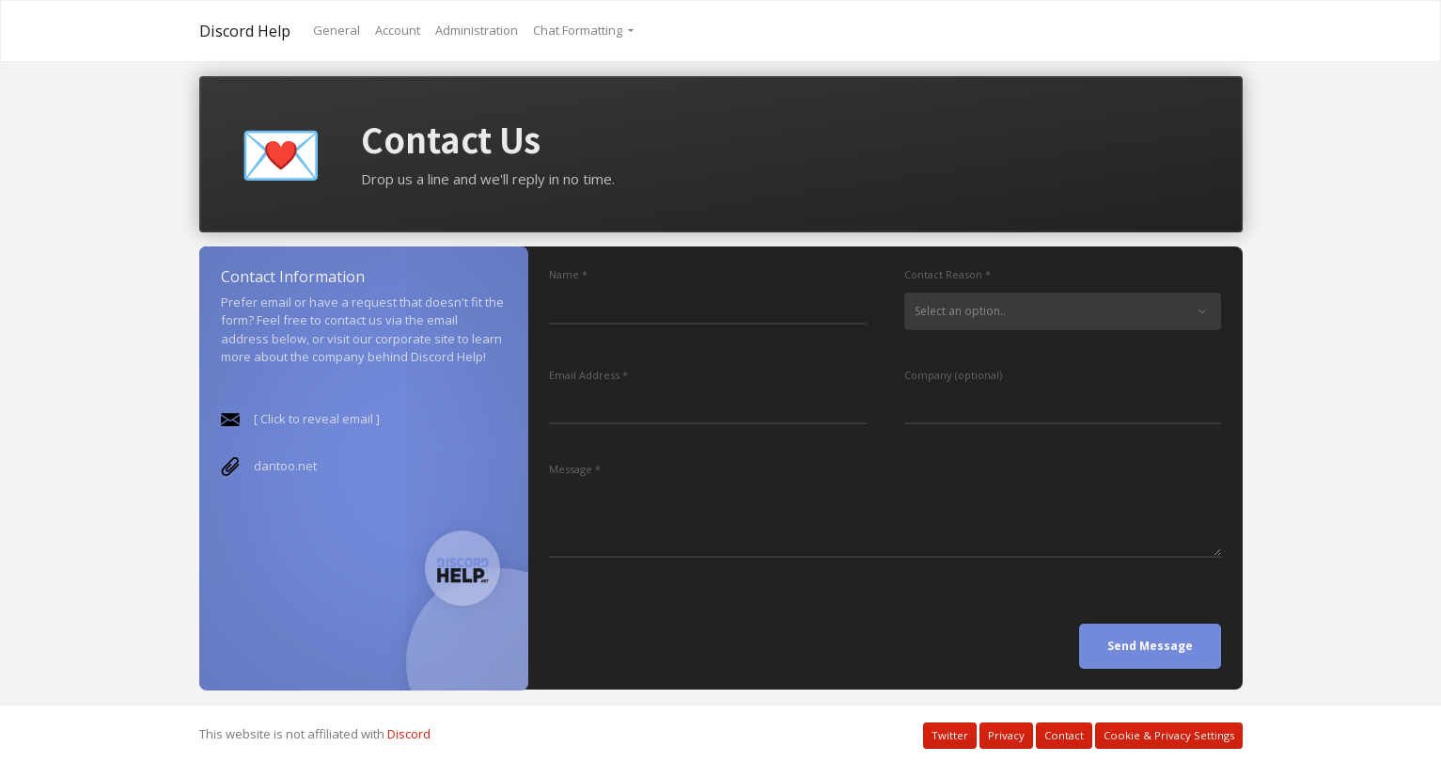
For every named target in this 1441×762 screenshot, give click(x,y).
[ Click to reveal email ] (316, 418)
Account (397, 30)
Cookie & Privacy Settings (1169, 735)
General (336, 30)
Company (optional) (953, 375)
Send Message (1150, 646)
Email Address (584, 375)
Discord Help (244, 31)
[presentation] (692, 632)
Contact (1064, 735)
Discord (409, 733)
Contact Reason (943, 274)
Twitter (950, 735)
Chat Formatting (579, 30)
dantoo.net (284, 465)
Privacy (1006, 735)
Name (564, 274)
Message (570, 469)
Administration (476, 30)
